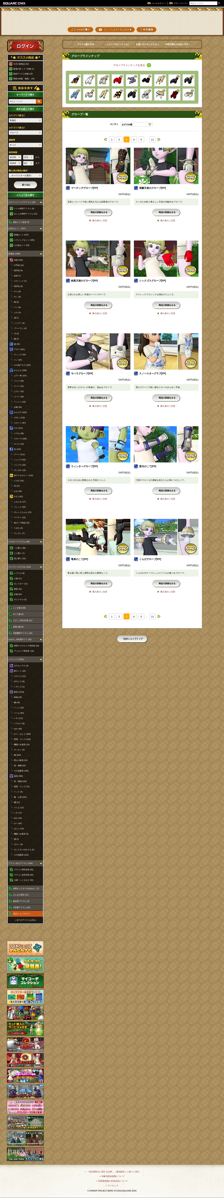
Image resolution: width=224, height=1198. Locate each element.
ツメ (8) (17, 307)
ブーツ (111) (19, 454)
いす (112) (18, 718)
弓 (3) (16, 333)
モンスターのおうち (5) (24, 850)
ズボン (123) (19, 418)
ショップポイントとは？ (118, 44)
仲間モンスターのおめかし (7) (26, 888)
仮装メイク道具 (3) (21, 222)
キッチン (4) (19, 750)
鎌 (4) (16, 339)
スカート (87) (20, 423)
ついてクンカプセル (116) (19, 567)
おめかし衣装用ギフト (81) (20, 639)
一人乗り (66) (20, 548)
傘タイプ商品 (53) (22, 523)
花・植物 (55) (20, 765)
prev (105, 139)
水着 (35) (18, 407)
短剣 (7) (17, 276)
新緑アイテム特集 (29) (23, 74)
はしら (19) (19, 829)
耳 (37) (17, 486)
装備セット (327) (21, 235)
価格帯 (12, 140)
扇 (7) (16, 318)
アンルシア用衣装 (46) (24, 651)
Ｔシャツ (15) (20, 402)
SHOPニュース (208, 29)
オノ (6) (17, 297)
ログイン (25, 46)
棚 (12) (17, 802)
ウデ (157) (18, 428)
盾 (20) (17, 344)
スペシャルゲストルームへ (25, 932)
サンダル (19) (20, 470)
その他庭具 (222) (21, 855)
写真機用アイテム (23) (22, 633)
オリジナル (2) (20, 599)
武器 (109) (18, 260)
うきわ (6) (18, 528)
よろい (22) (19, 391)
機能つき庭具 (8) (21, 834)
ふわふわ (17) (20, 502)
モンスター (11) (21, 584)
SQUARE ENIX (14, 3)
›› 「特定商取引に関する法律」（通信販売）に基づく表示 (112, 1171)
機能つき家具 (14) (22, 744)
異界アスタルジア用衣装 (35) (26, 646)
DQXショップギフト (22, 914)
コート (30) (19, 397)
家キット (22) (20, 671)
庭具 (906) (18, 776)
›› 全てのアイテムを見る (25, 920)
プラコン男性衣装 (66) (23, 870)
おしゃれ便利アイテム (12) (25, 214)
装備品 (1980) (14, 254)
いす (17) (18, 813)
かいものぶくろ (208, 16)
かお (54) (18, 491)
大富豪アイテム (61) (21, 907)
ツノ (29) (18, 360)
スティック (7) (20, 281)
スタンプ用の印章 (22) (22, 620)
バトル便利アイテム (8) (24, 208)
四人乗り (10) (20, 558)
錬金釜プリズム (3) (21, 901)
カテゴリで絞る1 (17, 115)
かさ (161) (18, 496)
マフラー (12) (20, 517)
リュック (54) (20, 507)
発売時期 (13, 152)
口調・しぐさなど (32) (23, 880)
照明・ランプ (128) (22, 739)
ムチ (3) (17, 312)
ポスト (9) (18, 844)
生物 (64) (18, 594)
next (159, 139)
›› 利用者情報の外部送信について (112, 1181)
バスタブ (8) (19, 723)
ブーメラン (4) (20, 328)
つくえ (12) (19, 807)
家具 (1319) (19, 692)
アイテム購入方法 (85, 44)
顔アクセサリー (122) (23, 475)
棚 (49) (17, 702)
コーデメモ (208, 23)
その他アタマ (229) (22, 365)
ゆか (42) (18, 818)
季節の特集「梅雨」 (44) (24, 79)
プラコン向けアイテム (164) (20, 863)
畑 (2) (16, 839)
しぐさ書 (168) (19, 608)
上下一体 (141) (20, 376)
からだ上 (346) (20, 370)
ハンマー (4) (19, 323)
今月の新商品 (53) (21, 64)
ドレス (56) (19, 381)
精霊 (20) (18, 589)
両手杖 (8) (18, 286)
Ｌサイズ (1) (19, 687)
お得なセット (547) (17, 228)
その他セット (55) (22, 245)
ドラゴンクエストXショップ (112, 17)
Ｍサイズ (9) (19, 681)
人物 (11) (18, 578)
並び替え (114, 124)
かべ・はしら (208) (22, 734)
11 (152, 139)
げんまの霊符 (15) (21, 895)
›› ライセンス (112, 1185)
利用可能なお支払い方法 (176, 44)
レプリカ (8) (19, 573)
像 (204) (17, 755)
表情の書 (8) (18, 627)
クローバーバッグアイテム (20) (22, 202)
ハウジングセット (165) (24, 240)
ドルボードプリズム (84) (19, 542)
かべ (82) (18, 823)
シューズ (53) (20, 460)
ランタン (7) (19, 533)
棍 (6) (16, 302)
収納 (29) (18, 697)
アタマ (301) (19, 349)
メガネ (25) (19, 481)
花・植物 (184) (20, 781)
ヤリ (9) (17, 291)
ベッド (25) (19, 708)
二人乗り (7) (19, 553)
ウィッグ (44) (20, 354)
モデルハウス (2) (21, 666)
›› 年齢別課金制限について (111, 1176)
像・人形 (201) (20, 797)
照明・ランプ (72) (22, 786)
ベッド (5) (18, 792)
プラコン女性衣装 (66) (23, 875)
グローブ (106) (20, 439)
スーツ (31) (19, 386)
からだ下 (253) (20, 412)
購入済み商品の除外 (18, 170)
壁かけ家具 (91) (21, 760)
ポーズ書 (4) (18, 614)
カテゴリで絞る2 (17, 127)
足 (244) (17, 449)
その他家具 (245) (21, 771)
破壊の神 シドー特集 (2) (23, 69)
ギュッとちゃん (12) (22, 512)
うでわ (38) (19, 433)
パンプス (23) (20, 465)
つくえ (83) (19, 713)
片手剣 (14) (19, 265)
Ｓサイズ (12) (20, 676)
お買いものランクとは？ (147, 44)
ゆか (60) (18, 729)
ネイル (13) (19, 444)
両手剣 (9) (18, 270)
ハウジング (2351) (16, 659)
